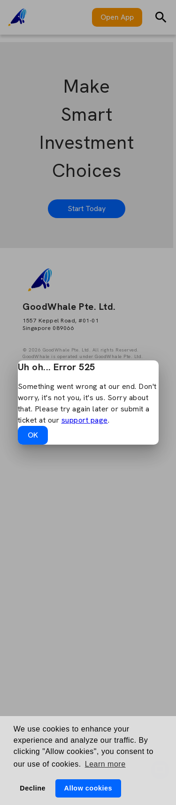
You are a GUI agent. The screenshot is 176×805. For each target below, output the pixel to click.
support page (84, 420)
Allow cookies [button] (88, 788)
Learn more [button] (105, 764)
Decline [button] (33, 788)
